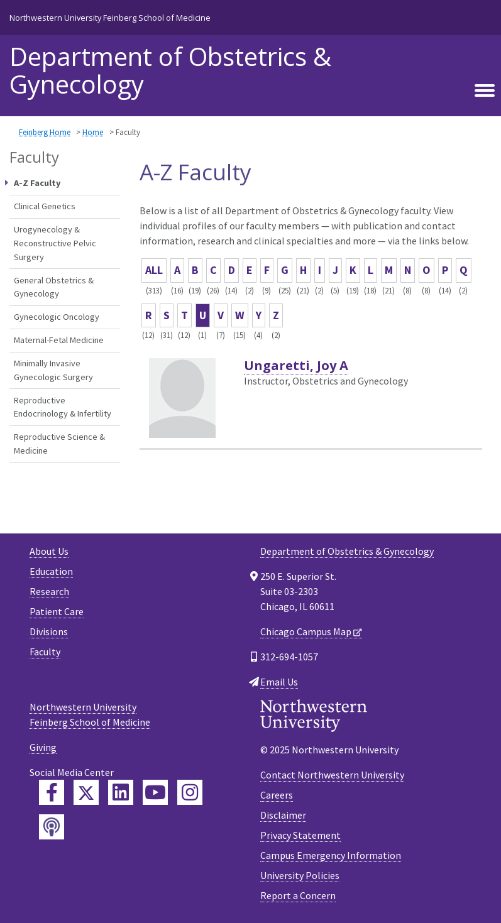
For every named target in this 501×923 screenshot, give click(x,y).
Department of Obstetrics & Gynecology (170, 70)
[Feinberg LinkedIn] (120, 792)
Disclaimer (283, 815)
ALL (154, 270)
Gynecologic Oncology (56, 316)
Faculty (45, 651)
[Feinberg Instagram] (189, 792)
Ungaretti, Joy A (296, 365)
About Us (49, 551)
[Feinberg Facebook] (51, 792)
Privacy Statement (300, 835)
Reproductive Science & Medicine (59, 443)
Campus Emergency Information (330, 855)
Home (92, 132)
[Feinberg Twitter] (86, 792)
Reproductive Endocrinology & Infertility (62, 407)
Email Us (279, 681)
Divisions (49, 631)
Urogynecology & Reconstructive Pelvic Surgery (55, 243)
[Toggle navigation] (485, 91)
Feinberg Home (44, 132)
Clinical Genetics (44, 206)
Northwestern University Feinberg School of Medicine (110, 17)
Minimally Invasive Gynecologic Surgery (53, 370)
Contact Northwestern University (332, 774)
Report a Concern (298, 895)
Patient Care (57, 611)
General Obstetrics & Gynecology (54, 287)
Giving (43, 747)
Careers (276, 795)
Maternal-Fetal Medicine (59, 340)
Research (49, 591)
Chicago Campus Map (305, 631)
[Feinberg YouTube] (155, 792)
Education (51, 571)
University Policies (299, 875)
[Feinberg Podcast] (51, 826)
